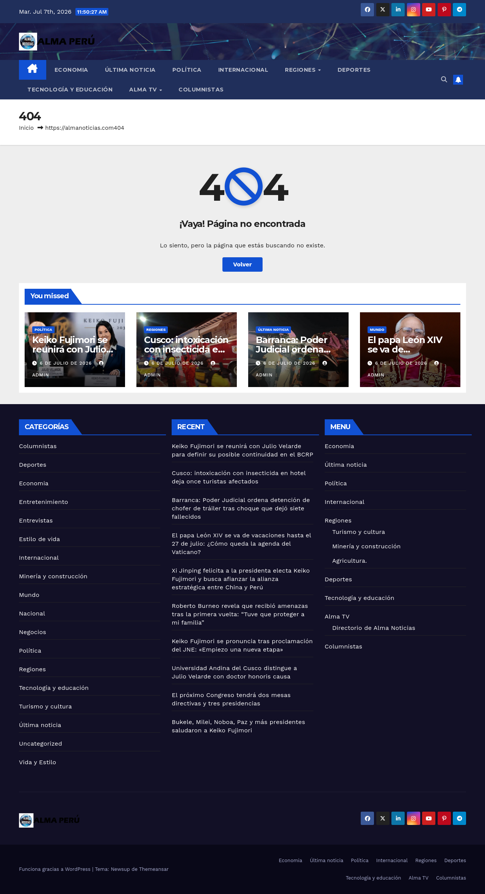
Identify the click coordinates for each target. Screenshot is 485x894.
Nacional (32, 613)
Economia (71, 69)
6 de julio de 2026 (67, 363)
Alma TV (143, 89)
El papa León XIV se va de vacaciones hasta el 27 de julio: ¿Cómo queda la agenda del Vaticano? (241, 544)
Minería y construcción (53, 576)
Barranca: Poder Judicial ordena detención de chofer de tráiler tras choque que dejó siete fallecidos (241, 508)
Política (187, 69)
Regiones (301, 69)
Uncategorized (40, 743)
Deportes (354, 69)
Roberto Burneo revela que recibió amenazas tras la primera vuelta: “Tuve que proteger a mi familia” (240, 614)
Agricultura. (349, 560)
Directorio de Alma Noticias (373, 627)
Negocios (32, 632)
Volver (242, 264)
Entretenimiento (43, 501)
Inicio (26, 127)
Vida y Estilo (37, 762)
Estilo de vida (39, 539)
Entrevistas (36, 520)
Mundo (377, 329)
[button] (444, 79)
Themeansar (154, 869)
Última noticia (130, 69)
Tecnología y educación (70, 89)
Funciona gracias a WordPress (55, 869)
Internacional (243, 69)
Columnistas (201, 89)
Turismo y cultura (45, 706)
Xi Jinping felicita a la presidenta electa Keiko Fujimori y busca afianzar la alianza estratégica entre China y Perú (241, 579)
